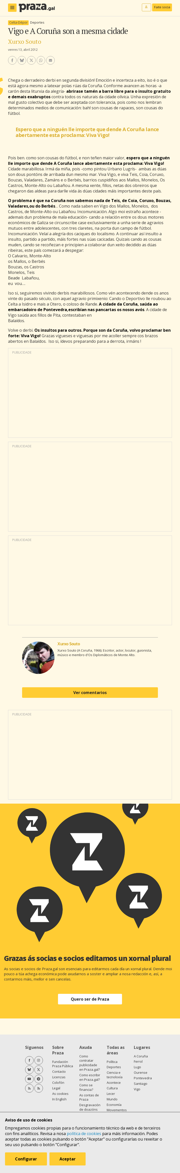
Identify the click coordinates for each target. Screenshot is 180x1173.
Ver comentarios (90, 692)
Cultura (112, 1088)
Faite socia (162, 7)
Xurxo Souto (24, 41)
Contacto (59, 1071)
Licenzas (59, 1077)
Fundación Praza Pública (62, 1063)
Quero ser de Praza (90, 999)
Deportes (37, 22)
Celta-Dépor (18, 22)
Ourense (140, 1072)
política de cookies (84, 1133)
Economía (114, 1104)
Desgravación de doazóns (89, 1107)
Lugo (137, 1067)
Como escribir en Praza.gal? (89, 1077)
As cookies (60, 1093)
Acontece (114, 1082)
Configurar (26, 1159)
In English (59, 1099)
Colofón (58, 1082)
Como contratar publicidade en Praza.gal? (89, 1063)
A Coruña (141, 1056)
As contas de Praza (89, 1097)
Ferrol (138, 1061)
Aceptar (67, 1159)
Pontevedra (143, 1078)
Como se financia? (86, 1087)
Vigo (137, 1089)
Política (112, 1061)
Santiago (140, 1083)
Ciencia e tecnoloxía (115, 1074)
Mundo (112, 1099)
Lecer (111, 1093)
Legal (56, 1088)
